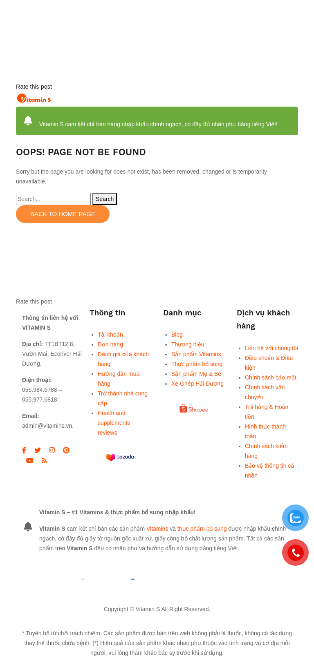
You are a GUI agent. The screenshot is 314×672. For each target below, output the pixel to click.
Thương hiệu (187, 344)
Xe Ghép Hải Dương (197, 383)
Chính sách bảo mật (270, 377)
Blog (177, 334)
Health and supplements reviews (114, 423)
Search (105, 199)
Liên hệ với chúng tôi (271, 348)
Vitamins (157, 528)
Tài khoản (110, 334)
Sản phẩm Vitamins (196, 354)
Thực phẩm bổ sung (196, 364)
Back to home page (62, 213)
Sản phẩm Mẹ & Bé (196, 374)
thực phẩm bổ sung (202, 528)
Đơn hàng (110, 344)
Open (267, 98)
